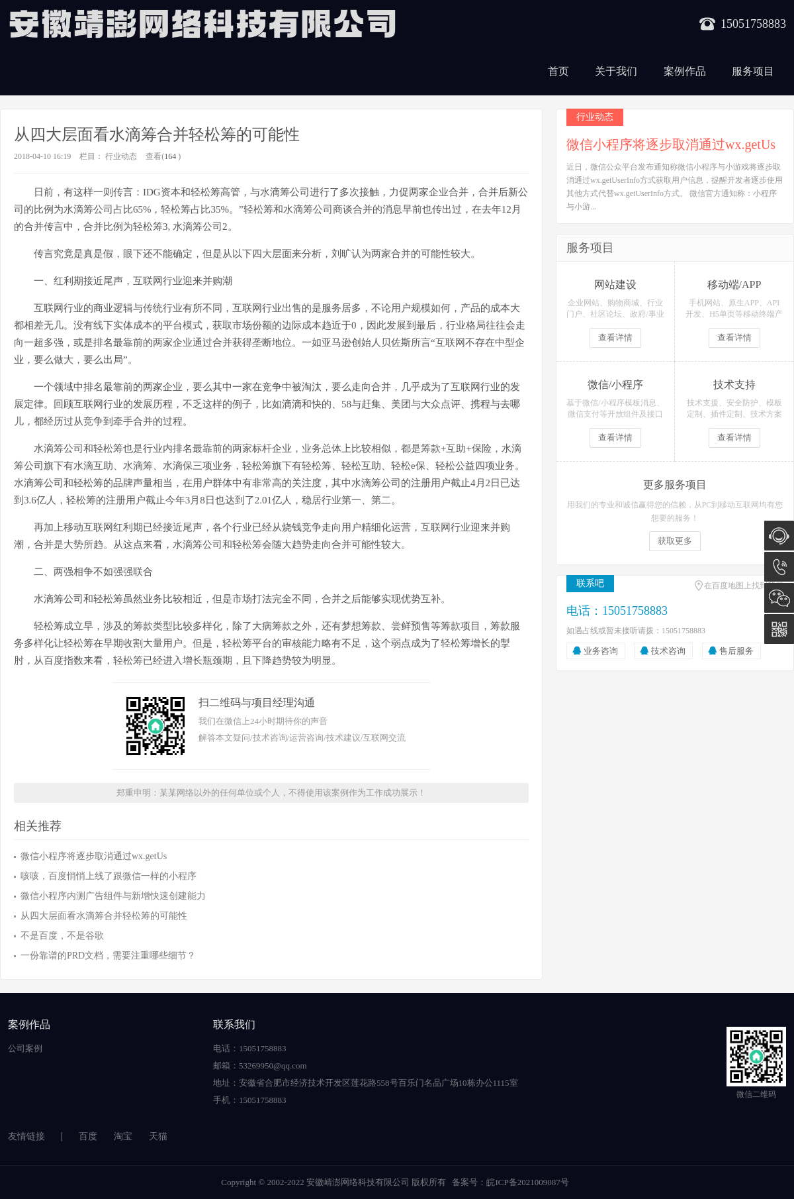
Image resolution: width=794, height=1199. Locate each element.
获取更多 (675, 541)
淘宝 (123, 1136)
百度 (88, 1136)
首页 (558, 71)
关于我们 (616, 71)
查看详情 (615, 337)
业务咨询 (601, 651)
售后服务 (736, 651)
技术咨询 (668, 651)
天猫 (158, 1136)
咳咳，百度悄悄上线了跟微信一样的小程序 (109, 876)
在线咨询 (779, 535)
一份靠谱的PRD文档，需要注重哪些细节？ (108, 956)
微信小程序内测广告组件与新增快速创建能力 (113, 896)
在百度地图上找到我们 (743, 585)
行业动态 (121, 156)
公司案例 (25, 1048)
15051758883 (779, 567)
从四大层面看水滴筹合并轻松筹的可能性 (104, 916)
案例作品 (685, 71)
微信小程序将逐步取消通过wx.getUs (94, 856)
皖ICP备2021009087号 (527, 1182)
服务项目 (753, 71)
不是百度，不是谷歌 (62, 936)
